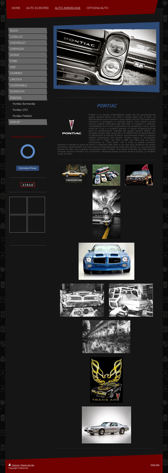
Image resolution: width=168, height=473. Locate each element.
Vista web (155, 465)
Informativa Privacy (27, 168)
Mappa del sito (27, 465)
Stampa (14, 465)
